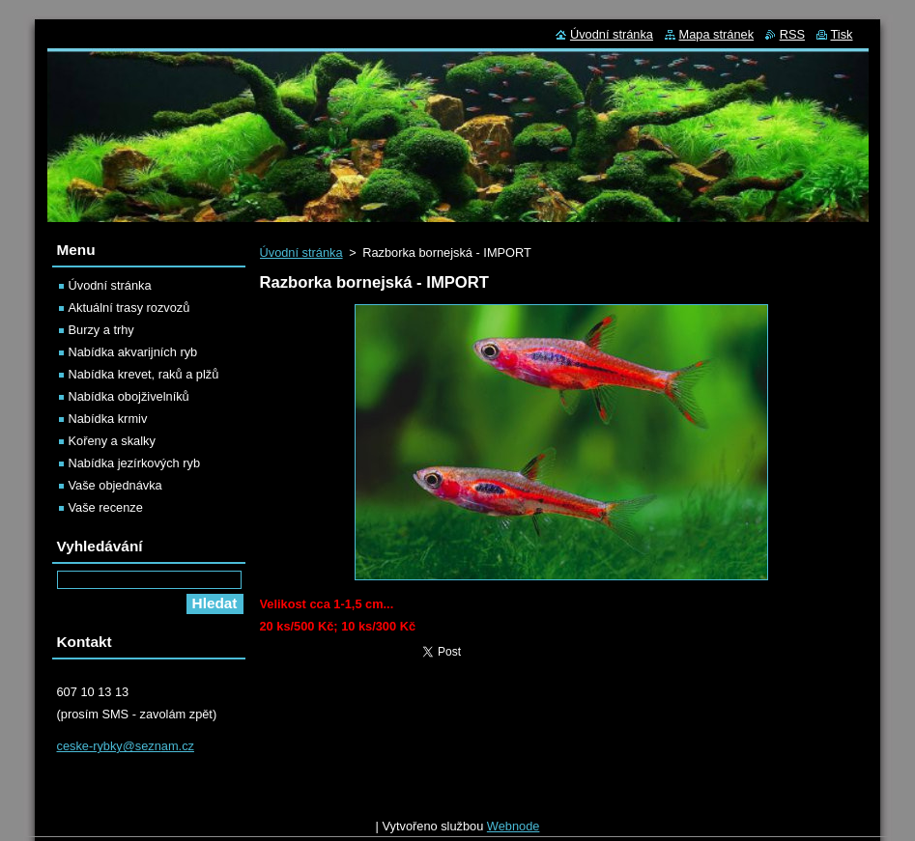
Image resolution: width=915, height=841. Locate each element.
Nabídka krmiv (108, 418)
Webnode (513, 831)
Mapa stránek (717, 34)
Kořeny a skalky (112, 441)
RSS (792, 34)
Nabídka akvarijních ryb (133, 352)
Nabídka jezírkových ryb (135, 463)
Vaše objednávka (115, 485)
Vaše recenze (106, 507)
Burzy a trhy (101, 329)
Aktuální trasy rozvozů (129, 307)
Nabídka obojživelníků (129, 396)
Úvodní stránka (301, 252)
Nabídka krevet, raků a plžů (144, 374)
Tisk (842, 34)
